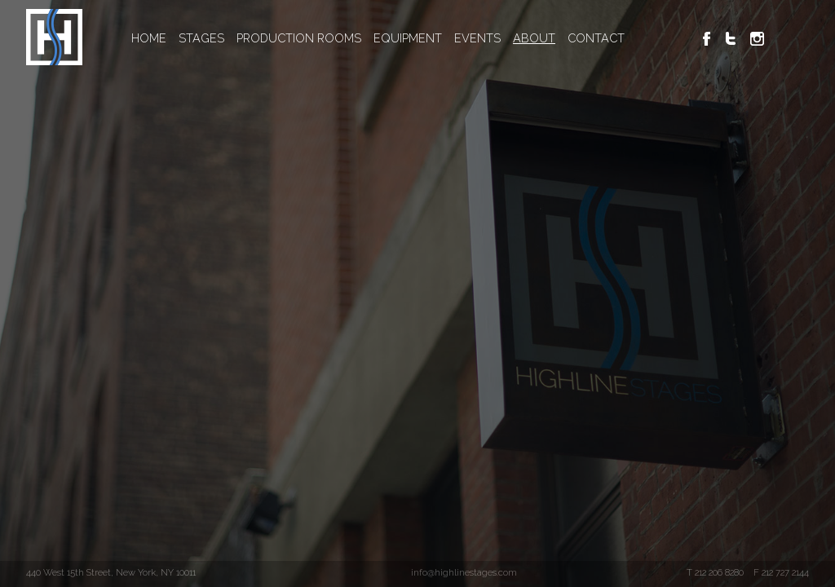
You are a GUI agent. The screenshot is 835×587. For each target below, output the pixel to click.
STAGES (201, 38)
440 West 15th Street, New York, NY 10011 (111, 572)
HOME (148, 38)
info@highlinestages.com (464, 572)
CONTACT (596, 38)
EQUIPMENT (407, 38)
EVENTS (477, 38)
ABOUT (534, 38)
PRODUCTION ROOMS (298, 38)
